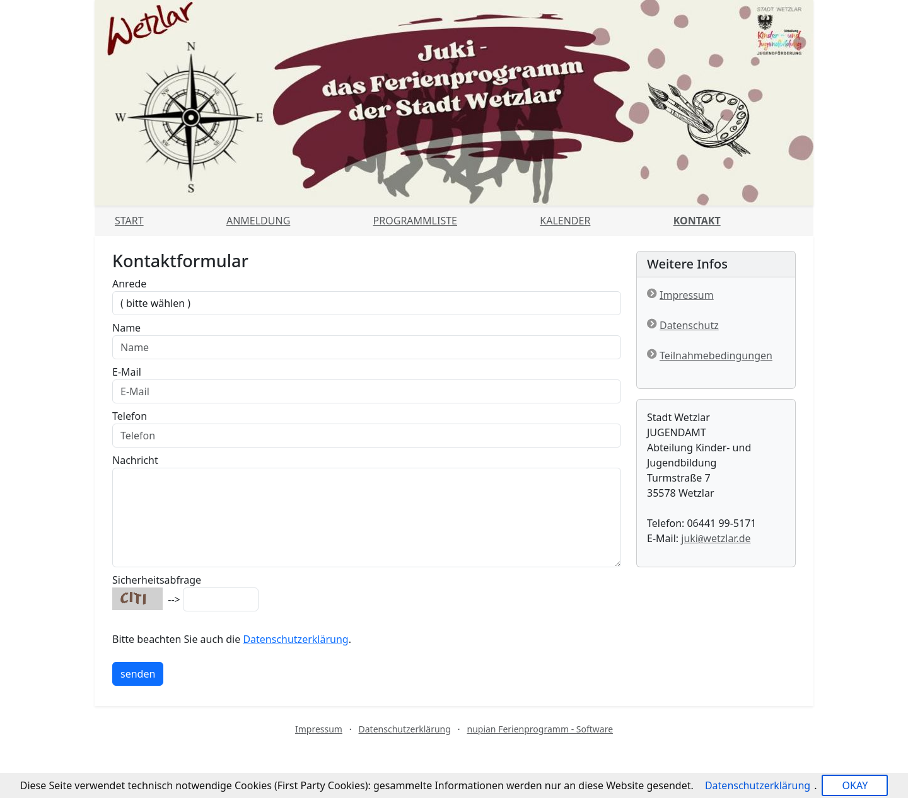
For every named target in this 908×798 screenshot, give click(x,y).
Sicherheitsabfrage (156, 580)
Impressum (687, 295)
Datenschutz (689, 325)
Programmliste (415, 221)
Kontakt (697, 221)
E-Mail (126, 372)
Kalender (565, 221)
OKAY (855, 785)
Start (129, 221)
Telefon (129, 416)
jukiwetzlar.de (715, 538)
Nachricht (135, 460)
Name (126, 328)
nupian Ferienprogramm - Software (540, 729)
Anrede (129, 284)
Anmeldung (258, 221)
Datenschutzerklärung (295, 639)
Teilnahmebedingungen (716, 355)
